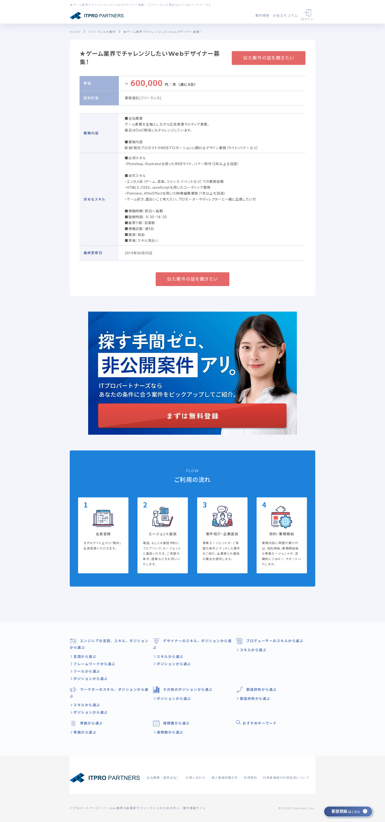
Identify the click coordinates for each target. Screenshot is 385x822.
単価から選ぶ (86, 723)
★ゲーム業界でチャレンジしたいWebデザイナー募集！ (162, 32)
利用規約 (250, 777)
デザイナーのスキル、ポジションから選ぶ (192, 644)
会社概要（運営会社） (163, 777)
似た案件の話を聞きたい (268, 58)
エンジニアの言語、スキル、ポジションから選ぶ (109, 644)
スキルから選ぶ (169, 656)
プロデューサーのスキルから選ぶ (269, 641)
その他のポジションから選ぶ (183, 689)
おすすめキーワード (256, 722)
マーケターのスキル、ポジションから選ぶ (109, 692)
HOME (75, 32)
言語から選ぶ (84, 656)
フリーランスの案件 (102, 32)
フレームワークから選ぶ (93, 664)
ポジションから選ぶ (90, 678)
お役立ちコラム (285, 15)
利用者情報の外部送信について (286, 777)
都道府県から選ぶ (256, 689)
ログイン (307, 15)
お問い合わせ (196, 777)
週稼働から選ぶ (171, 723)
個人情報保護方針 (224, 777)
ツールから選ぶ (86, 671)
